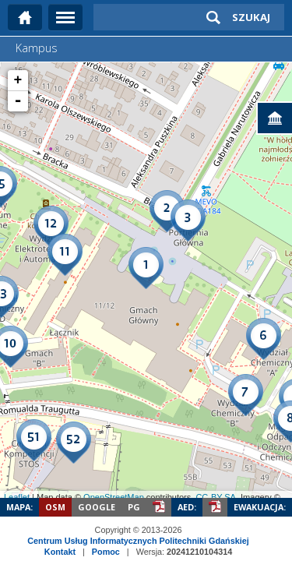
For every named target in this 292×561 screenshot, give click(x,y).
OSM (55, 507)
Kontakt (60, 551)
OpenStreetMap (113, 497)
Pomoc (106, 551)
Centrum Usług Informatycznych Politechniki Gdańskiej (137, 540)
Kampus (37, 48)
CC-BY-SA (215, 497)
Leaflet (17, 497)
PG (134, 507)
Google (96, 507)
